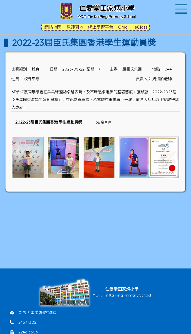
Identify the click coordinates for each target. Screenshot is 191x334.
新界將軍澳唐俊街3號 (37, 312)
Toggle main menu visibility (181, 5)
